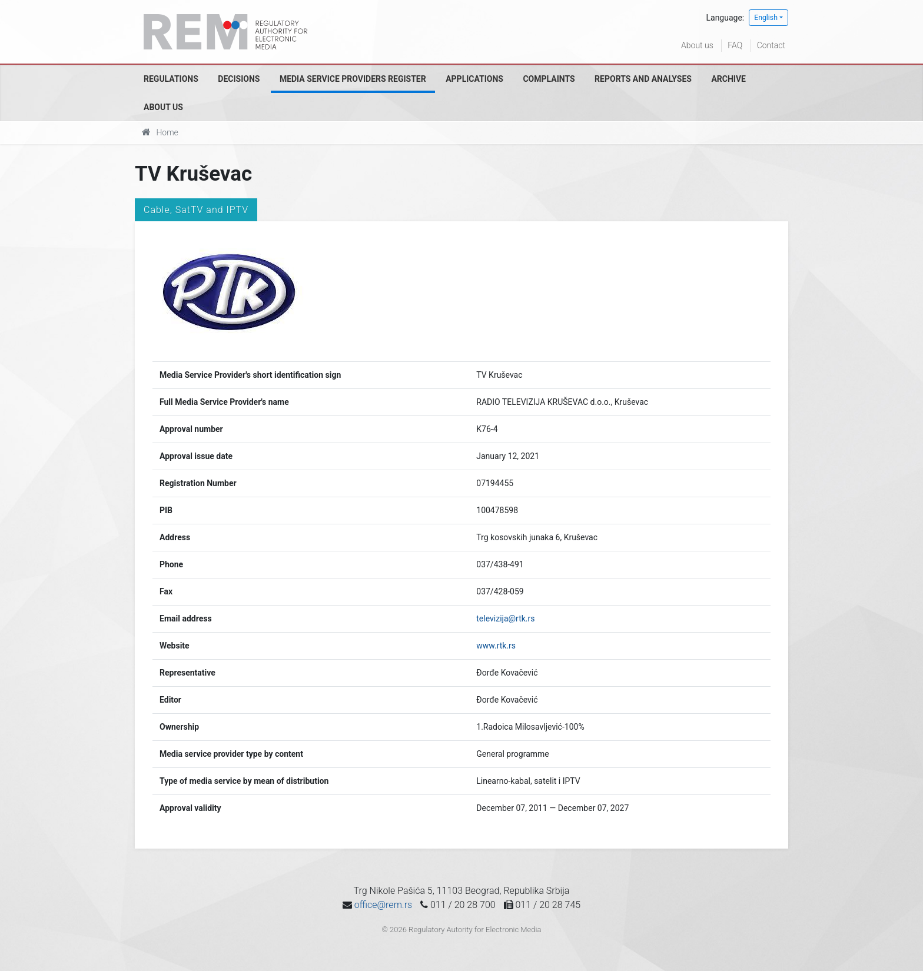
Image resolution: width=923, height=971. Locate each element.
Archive (728, 79)
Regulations (171, 79)
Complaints (549, 79)
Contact (771, 45)
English (766, 18)
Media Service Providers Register (353, 79)
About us (697, 45)
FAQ (735, 45)
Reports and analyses (643, 79)
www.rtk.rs (496, 645)
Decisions (239, 79)
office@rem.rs (383, 904)
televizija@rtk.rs (505, 618)
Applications (474, 79)
